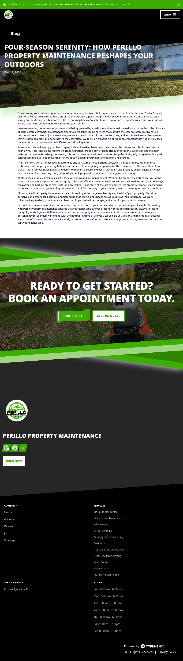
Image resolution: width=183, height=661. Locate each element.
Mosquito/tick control (106, 512)
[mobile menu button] (170, 15)
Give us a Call (108, 316)
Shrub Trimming (103, 530)
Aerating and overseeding (108, 537)
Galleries (10, 519)
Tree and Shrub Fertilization (109, 549)
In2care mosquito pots (106, 574)
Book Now (14, 461)
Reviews (9, 526)
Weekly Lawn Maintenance (109, 518)
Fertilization (100, 543)
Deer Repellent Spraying (107, 555)
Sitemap (9, 540)
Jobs (7, 533)
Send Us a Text (73, 316)
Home (8, 512)
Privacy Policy (167, 652)
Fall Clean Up (101, 524)
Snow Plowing (102, 568)
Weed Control (101, 562)
